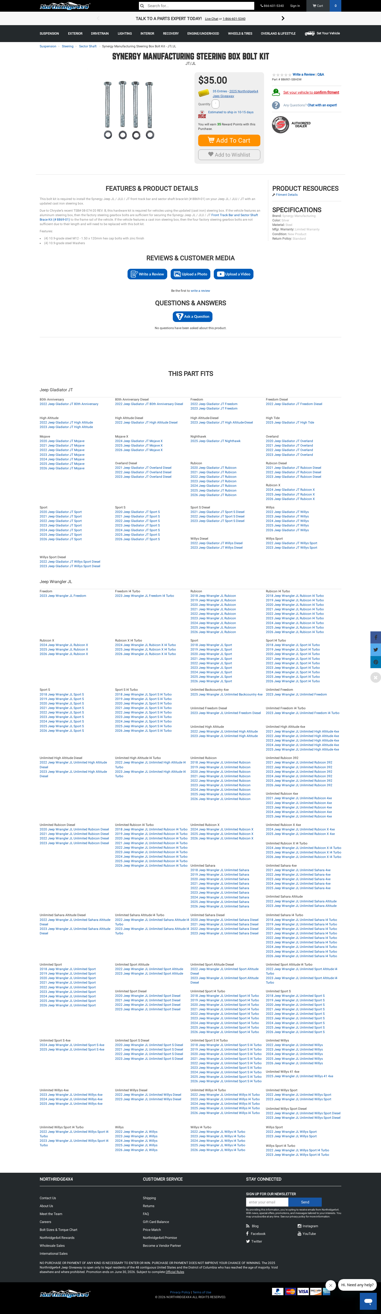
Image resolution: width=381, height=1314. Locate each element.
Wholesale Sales (52, 1246)
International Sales (54, 1254)
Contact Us (48, 1198)
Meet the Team (51, 1214)
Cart (327, 6)
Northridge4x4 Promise (160, 1238)
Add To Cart (229, 140)
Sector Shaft (88, 46)
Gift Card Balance (156, 1222)
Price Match (152, 1230)
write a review (200, 291)
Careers (45, 1222)
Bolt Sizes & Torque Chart (58, 1230)
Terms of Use (202, 1292)
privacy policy (297, 1216)
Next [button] (283, 18)
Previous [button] (98, 18)
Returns (149, 1206)
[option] (190, 18)
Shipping (149, 1198)
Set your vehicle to (311, 92)
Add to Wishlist (229, 155)
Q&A (320, 74)
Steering (68, 46)
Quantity (204, 104)
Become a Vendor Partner (162, 1246)
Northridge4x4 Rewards (57, 1238)
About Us (46, 1206)
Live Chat (211, 19)
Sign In (295, 6)
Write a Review (304, 74)
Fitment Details (287, 195)
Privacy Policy (180, 1292)
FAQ (146, 1214)
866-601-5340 (272, 6)
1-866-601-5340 (234, 19)
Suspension (48, 46)
